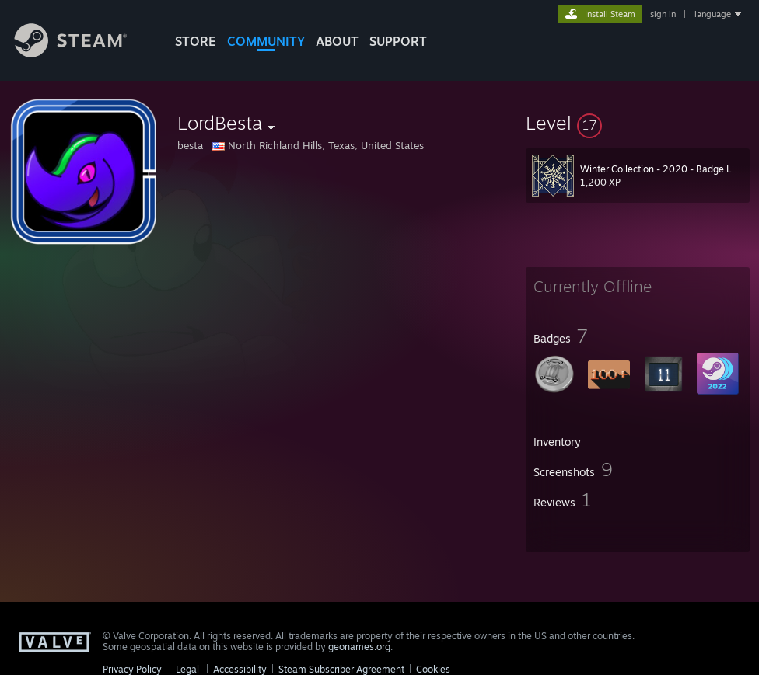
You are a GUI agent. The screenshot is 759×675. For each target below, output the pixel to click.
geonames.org (359, 646)
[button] (638, 122)
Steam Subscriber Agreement (341, 669)
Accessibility (240, 669)
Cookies (433, 669)
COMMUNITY (266, 41)
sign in (663, 14)
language (712, 14)
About (337, 41)
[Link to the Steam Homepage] (82, 53)
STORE (195, 41)
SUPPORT (398, 41)
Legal (187, 669)
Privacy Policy (132, 669)
